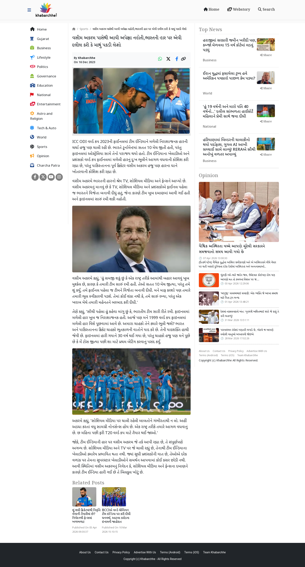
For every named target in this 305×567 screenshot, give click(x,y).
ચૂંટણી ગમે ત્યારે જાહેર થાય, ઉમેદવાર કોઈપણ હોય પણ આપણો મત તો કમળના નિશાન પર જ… (248, 277)
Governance (43, 76)
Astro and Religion (41, 116)
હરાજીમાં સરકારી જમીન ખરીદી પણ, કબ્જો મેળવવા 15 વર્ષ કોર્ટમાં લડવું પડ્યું (229, 45)
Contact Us (219, 351)
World (38, 137)
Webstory (238, 9)
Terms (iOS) (227, 355)
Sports (38, 147)
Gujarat (39, 39)
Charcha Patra (45, 165)
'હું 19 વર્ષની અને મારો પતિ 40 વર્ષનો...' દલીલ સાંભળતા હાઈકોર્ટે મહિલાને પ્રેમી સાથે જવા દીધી (228, 111)
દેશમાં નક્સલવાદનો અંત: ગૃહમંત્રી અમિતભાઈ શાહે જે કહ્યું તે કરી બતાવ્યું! (250, 314)
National (40, 95)
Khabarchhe (86, 58)
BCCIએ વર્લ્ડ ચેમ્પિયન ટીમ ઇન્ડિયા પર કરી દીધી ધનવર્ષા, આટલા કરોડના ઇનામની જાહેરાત (116, 516)
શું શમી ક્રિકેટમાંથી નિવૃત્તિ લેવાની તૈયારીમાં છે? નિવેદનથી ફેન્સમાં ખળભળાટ (86, 516)
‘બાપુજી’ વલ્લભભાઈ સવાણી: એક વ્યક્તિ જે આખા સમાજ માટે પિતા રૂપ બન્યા (249, 295)
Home (211, 9)
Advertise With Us (257, 351)
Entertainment (45, 104)
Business (40, 48)
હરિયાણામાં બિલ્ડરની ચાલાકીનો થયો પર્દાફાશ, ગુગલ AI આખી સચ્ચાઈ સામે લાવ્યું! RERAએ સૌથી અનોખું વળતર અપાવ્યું (229, 147)
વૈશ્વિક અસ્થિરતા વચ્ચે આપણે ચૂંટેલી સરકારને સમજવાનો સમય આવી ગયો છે (232, 249)
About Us (204, 351)
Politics (39, 67)
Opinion (39, 156)
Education (41, 85)
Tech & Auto (43, 128)
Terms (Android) (208, 355)
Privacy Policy (236, 351)
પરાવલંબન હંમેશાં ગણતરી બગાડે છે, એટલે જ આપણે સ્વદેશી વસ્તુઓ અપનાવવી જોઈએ (247, 332)
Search (266, 9)
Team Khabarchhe (247, 355)
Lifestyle (40, 57)
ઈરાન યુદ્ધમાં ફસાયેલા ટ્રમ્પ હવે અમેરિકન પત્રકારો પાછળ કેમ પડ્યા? (229, 76)
